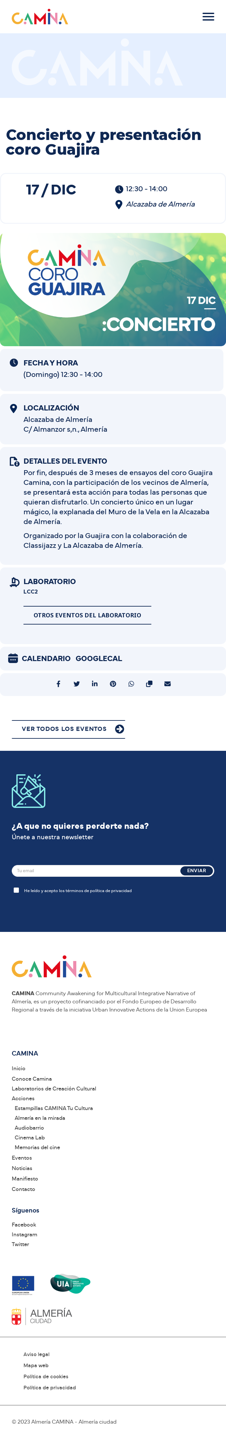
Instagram (24, 1234)
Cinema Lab (30, 1137)
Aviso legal (36, 1354)
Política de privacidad (49, 1387)
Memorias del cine (37, 1147)
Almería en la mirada (40, 1118)
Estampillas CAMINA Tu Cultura (54, 1108)
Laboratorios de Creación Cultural (54, 1088)
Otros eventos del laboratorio (87, 615)
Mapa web (36, 1365)
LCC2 (30, 592)
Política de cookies (45, 1376)
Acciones (23, 1098)
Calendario (46, 659)
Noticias (22, 1168)
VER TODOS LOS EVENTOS (64, 729)
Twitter (20, 1244)
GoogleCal (99, 659)
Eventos (22, 1158)
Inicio (18, 1068)
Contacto (23, 1189)
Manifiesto (25, 1179)
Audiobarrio (29, 1128)
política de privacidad (111, 891)
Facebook (24, 1225)
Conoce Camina (32, 1079)
